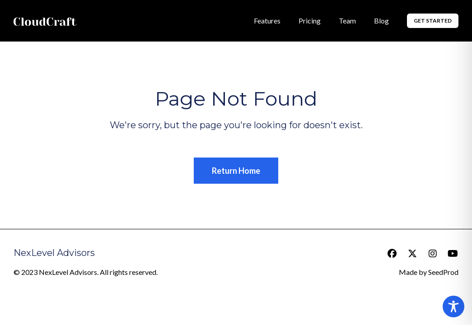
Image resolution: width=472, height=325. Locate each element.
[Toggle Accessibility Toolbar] (453, 306)
